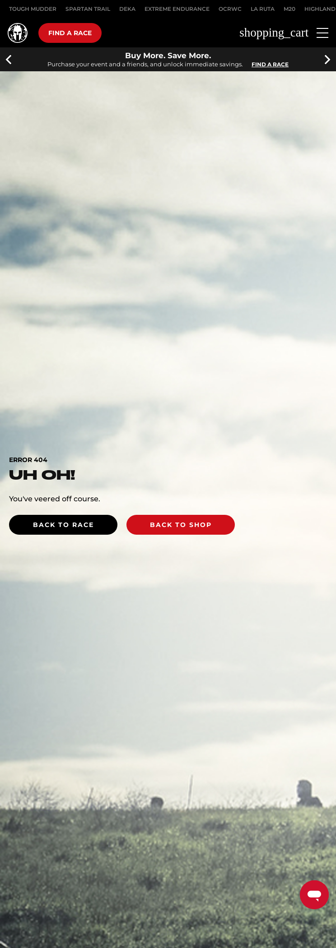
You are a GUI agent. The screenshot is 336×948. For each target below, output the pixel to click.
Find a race (70, 33)
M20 (289, 8)
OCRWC (230, 8)
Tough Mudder (32, 8)
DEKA (127, 8)
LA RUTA (263, 8)
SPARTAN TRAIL (87, 8)
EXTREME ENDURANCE (177, 8)
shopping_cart (273, 33)
